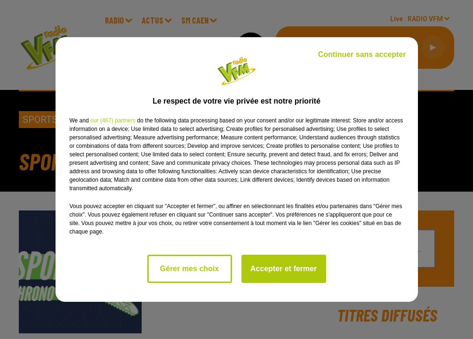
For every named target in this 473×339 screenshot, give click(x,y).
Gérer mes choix (189, 269)
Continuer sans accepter (362, 54)
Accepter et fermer (283, 269)
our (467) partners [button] (113, 120)
